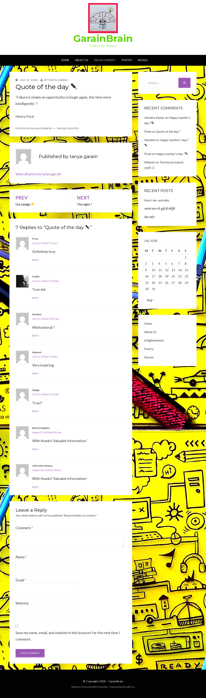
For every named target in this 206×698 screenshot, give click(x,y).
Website (22, 603)
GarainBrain (103, 38)
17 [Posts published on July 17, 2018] (153, 276)
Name (21, 557)
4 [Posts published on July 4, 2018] (159, 263)
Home (65, 60)
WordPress (128, 686)
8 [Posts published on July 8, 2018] (185, 263)
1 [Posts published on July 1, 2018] (185, 257)
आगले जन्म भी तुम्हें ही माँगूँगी (159, 208)
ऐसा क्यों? (149, 217)
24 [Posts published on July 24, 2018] (153, 282)
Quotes (73, 128)
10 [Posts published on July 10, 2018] (153, 270)
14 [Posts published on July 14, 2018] (180, 270)
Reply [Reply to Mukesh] (35, 373)
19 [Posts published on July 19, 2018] (167, 276)
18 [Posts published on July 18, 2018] (160, 276)
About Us (81, 60)
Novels (143, 60)
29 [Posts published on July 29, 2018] (186, 282)
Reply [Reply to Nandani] (35, 335)
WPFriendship (100, 686)
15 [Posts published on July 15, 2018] (186, 270)
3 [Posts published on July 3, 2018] (152, 263)
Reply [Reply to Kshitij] (35, 297)
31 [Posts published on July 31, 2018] (153, 289)
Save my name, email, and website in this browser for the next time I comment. (67, 635)
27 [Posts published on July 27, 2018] (173, 282)
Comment (24, 528)
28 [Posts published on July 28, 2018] (180, 282)
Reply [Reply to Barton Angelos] (35, 449)
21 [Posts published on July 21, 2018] (180, 276)
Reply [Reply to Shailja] (35, 411)
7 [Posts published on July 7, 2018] (179, 263)
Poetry (127, 60)
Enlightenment (105, 60)
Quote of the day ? (168, 131)
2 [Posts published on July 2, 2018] (146, 263)
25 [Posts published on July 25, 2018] (160, 282)
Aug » (150, 301)
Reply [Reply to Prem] (35, 260)
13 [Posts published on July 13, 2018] (173, 270)
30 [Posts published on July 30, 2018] (147, 289)
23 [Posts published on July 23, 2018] (147, 282)
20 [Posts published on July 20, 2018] (173, 276)
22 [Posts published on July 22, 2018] (186, 276)
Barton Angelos (41, 427)
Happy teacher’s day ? (172, 154)
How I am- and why (156, 200)
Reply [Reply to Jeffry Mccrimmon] (35, 487)
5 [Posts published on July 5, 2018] (166, 263)
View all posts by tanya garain (38, 174)
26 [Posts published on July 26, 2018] (167, 282)
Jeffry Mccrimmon (42, 465)
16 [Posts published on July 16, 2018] (147, 276)
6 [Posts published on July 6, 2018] (172, 263)
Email (20, 580)
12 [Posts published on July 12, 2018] (167, 270)
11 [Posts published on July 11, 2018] (160, 270)
